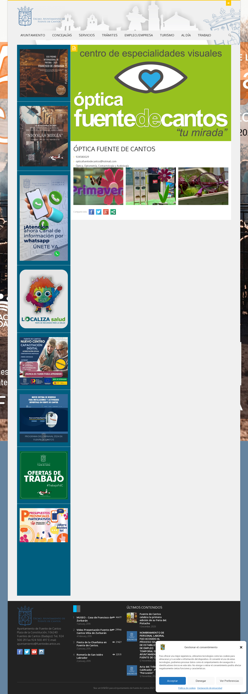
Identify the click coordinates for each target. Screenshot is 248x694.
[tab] (75, 609)
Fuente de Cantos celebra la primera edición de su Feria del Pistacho (153, 619)
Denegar (201, 680)
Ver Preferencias (229, 680)
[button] (241, 647)
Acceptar (172, 680)
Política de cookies (187, 688)
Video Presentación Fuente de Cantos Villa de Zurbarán (94, 631)
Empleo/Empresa (139, 35)
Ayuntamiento (32, 35)
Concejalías (62, 35)
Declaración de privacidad (209, 688)
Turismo (167, 35)
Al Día (186, 35)
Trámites (109, 35)
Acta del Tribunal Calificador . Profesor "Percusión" (152, 669)
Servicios (87, 35)
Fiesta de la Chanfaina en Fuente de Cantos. (92, 644)
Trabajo (204, 35)
